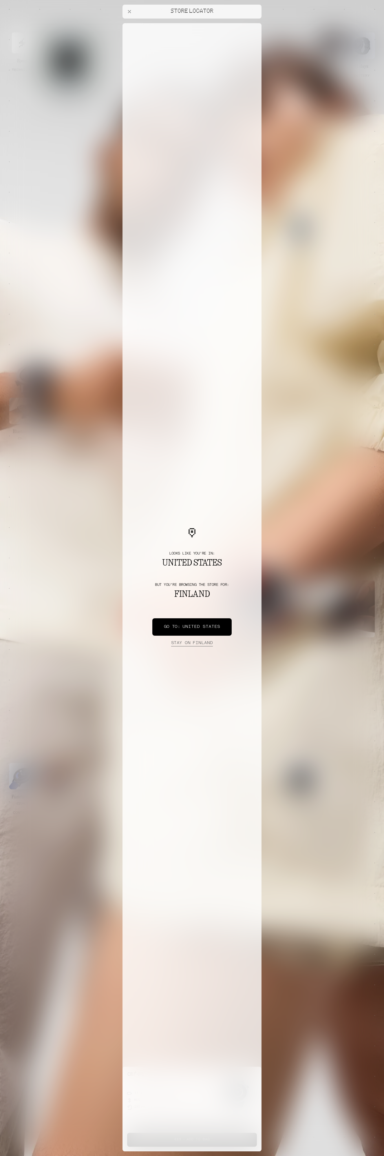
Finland (192, 643)
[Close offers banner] (255, 24)
